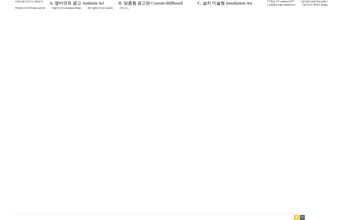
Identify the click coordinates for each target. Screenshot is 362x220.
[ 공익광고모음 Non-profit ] (314, 1)
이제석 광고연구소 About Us (29, 1)
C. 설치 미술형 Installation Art (225, 3)
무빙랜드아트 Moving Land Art (30, 8)
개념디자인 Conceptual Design (66, 8)
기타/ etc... (124, 8)
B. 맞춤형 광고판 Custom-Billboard (151, 3)
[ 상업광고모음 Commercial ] (281, 5)
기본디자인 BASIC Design (315, 5)
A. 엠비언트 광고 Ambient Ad (76, 3)
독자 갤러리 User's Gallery (100, 8)
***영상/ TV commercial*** (281, 1)
